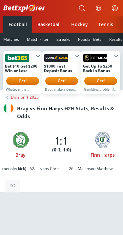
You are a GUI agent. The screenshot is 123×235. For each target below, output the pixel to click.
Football (18, 24)
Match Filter (38, 39)
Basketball (49, 24)
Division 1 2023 (25, 102)
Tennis (105, 24)
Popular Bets (89, 39)
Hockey (79, 24)
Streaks (63, 39)
